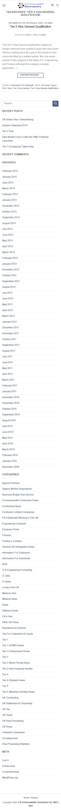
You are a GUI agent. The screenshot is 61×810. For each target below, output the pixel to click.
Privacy (34, 798)
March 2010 (8, 449)
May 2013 (7, 241)
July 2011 (7, 357)
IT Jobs (6, 576)
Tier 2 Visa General (21, 88)
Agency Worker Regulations (17, 489)
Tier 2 (40, 23)
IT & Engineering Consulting (17, 570)
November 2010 (10, 403)
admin (43, 35)
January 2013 (9, 264)
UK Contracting (10, 698)
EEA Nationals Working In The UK (20, 518)
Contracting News (11, 506)
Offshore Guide (10, 611)
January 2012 (9, 322)
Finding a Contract (12, 541)
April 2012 (7, 310)
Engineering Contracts (14, 524)
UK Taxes (7, 715)
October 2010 (9, 409)
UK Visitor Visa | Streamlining (17, 120)
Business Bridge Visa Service (18, 495)
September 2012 (11, 281)
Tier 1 (5, 640)
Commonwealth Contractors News (20, 500)
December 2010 (10, 397)
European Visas (10, 529)
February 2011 (10, 386)
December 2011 (10, 328)
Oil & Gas (7, 616)
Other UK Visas (10, 622)
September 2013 (11, 217)
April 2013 (7, 246)
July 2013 (7, 229)
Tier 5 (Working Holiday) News (18, 692)
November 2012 (10, 270)
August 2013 (9, 223)
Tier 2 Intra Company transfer (17, 669)
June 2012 (7, 299)
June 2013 (7, 235)
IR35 (4, 564)
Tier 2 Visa (7, 88)
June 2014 (7, 183)
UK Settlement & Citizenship (17, 703)
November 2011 (10, 333)
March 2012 (8, 316)
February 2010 (10, 455)
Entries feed (8, 766)
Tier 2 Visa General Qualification (30, 26)
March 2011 (8, 380)
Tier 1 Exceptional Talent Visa (18, 147)
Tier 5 (5, 686)
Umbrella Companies (13, 732)
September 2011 (11, 345)
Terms (26, 798)
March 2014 (8, 188)
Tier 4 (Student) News (13, 680)
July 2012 (7, 293)
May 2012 (7, 304)
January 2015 (9, 177)
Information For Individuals (22, 23)
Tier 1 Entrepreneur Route (16, 651)
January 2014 (9, 200)
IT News (6, 582)
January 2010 (9, 461)
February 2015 (10, 171)
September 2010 (11, 415)
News (5, 605)
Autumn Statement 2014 (15, 125)
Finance (6, 535)
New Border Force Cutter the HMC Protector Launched (25, 139)
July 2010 (7, 426)
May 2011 (7, 368)
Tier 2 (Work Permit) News (16, 663)
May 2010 (7, 438)
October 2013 (9, 212)
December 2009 (10, 467)
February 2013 (10, 258)
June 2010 (7, 432)
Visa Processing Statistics (16, 744)
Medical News (9, 599)
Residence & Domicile (14, 628)
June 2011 (7, 362)
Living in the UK (10, 587)
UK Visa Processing (13, 721)
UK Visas (48, 23)
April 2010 (7, 444)
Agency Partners (11, 483)
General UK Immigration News (18, 547)
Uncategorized (10, 738)
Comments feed (10, 772)
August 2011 (8, 351)
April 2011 (7, 374)
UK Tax (6, 709)
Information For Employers (16, 553)
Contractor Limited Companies (18, 512)
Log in (5, 760)
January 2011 (9, 391)
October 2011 (9, 339)
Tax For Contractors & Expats (17, 634)
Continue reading (30, 75)
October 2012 (9, 275)
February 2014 (10, 194)
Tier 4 (5, 674)
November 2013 (10, 206)
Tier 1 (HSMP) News (13, 645)
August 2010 (9, 420)
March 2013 (8, 252)
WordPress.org (10, 778)
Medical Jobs (9, 593)
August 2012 (9, 287)
